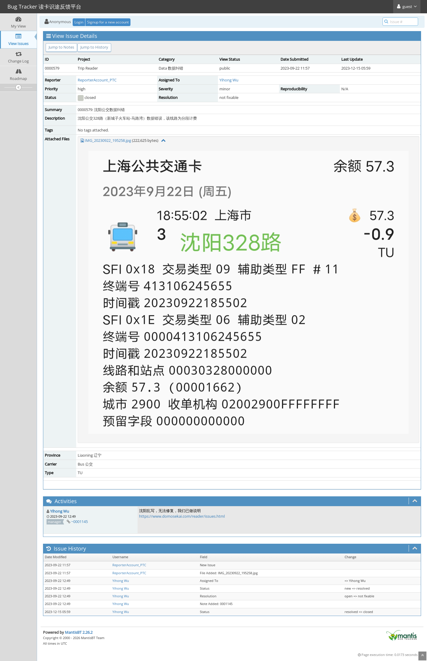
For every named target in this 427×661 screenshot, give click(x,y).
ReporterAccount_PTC (97, 80)
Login (78, 22)
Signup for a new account (108, 22)
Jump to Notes (61, 47)
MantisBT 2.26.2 (79, 632)
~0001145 (79, 521)
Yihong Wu (228, 80)
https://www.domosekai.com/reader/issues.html (182, 516)
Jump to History (94, 47)
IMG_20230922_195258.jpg (108, 140)
